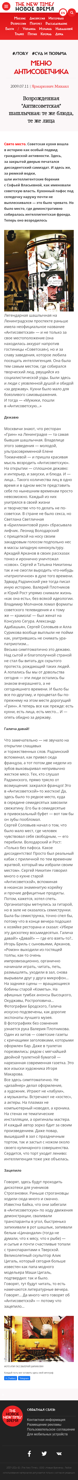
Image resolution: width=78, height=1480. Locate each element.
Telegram (24, 1378)
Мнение (20, 18)
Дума (59, 34)
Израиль (45, 28)
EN (63, 13)
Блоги (9, 28)
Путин (32, 34)
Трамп (19, 34)
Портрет (36, 23)
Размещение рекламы (44, 1424)
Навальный (64, 28)
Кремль (46, 34)
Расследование (56, 23)
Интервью (56, 18)
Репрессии (18, 23)
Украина (29, 28)
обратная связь (41, 1410)
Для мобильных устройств (47, 1434)
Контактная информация (46, 1420)
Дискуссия (37, 18)
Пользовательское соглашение (51, 1429)
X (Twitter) (10, 1378)
